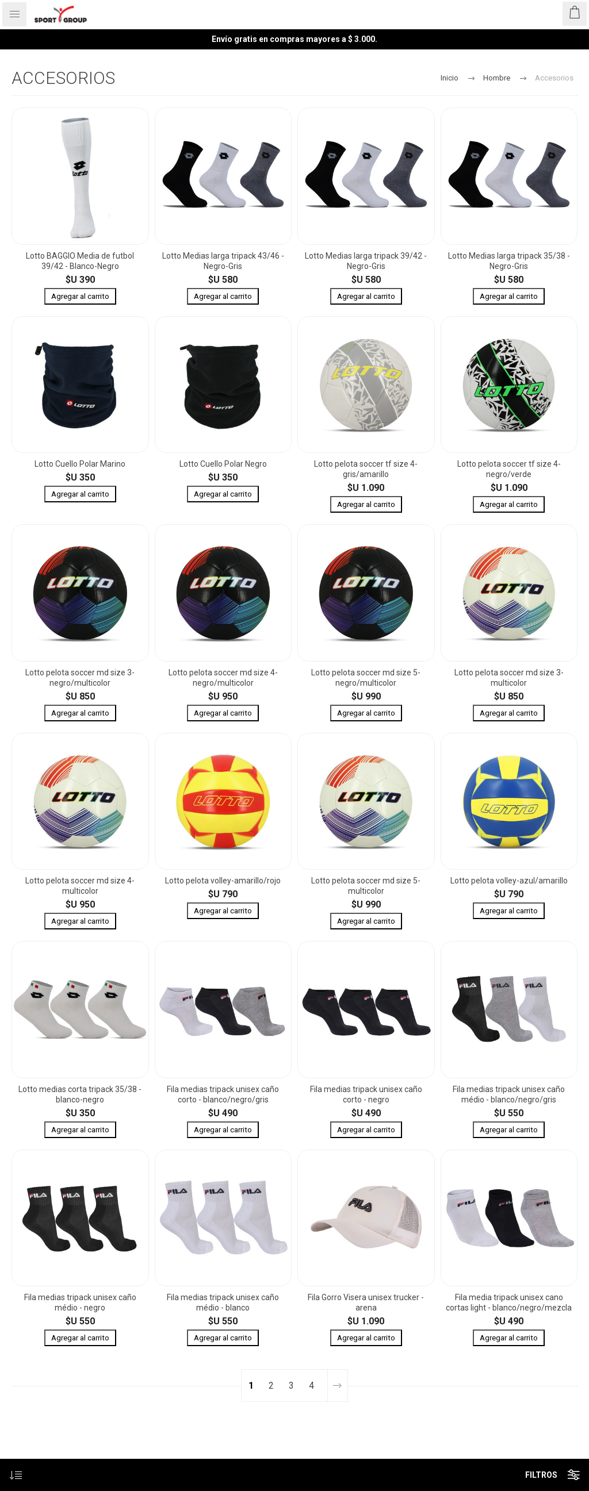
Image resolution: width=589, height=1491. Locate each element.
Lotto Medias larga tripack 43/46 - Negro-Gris (223, 261)
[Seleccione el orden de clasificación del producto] (16, 1475)
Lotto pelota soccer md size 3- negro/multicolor (80, 677)
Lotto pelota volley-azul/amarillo (509, 880)
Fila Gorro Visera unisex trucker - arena (366, 1302)
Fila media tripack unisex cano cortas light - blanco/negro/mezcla (509, 1302)
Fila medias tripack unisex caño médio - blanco (223, 1302)
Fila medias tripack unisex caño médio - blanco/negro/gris (509, 1094)
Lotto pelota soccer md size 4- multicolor (80, 886)
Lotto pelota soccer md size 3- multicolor (509, 677)
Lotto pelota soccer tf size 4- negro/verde (509, 469)
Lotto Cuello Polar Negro (223, 463)
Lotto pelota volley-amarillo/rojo (223, 880)
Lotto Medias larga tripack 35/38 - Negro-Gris (509, 261)
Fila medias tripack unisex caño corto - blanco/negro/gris (223, 1094)
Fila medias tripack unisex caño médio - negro (80, 1302)
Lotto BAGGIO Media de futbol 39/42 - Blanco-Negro (80, 261)
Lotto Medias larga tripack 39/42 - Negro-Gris (366, 261)
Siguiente (337, 1385)
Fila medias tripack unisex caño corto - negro (366, 1094)
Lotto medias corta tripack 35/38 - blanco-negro (79, 1094)
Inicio (449, 78)
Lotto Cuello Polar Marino (80, 463)
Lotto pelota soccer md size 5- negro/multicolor (365, 677)
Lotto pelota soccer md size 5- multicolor (365, 886)
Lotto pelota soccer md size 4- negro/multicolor (223, 677)
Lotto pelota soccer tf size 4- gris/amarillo (366, 469)
